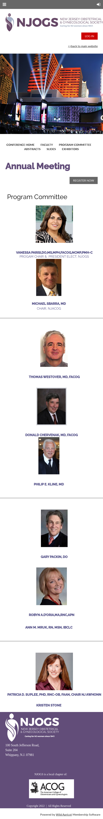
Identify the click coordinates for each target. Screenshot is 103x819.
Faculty (47, 144)
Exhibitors (70, 149)
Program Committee (75, 144)
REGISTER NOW (83, 180)
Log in (89, 36)
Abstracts (32, 149)
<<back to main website (83, 46)
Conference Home (20, 144)
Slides (51, 149)
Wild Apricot (64, 814)
